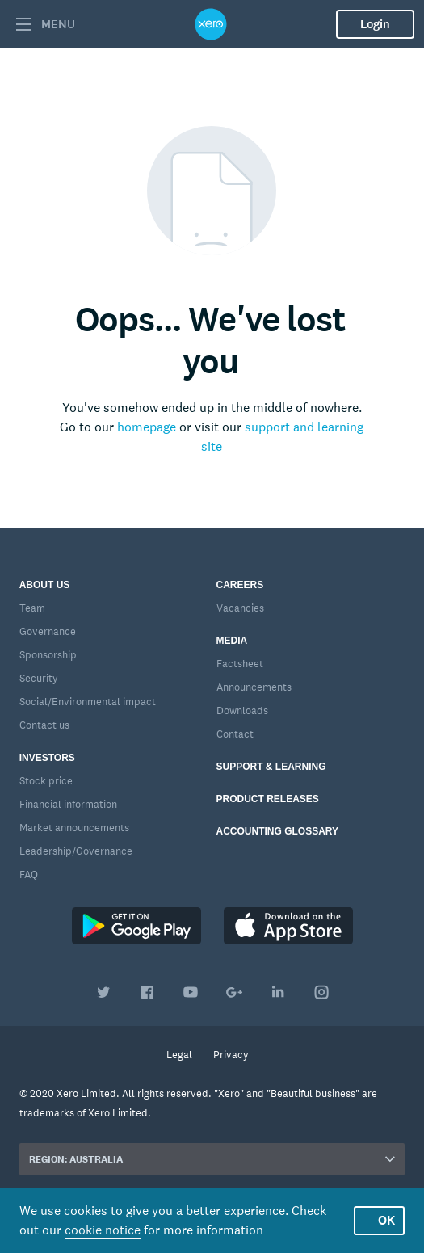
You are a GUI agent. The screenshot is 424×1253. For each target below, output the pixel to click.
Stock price (46, 781)
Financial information (68, 804)
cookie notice (103, 1229)
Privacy (231, 1055)
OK (386, 1220)
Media (232, 640)
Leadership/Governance (75, 851)
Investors (47, 757)
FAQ (28, 874)
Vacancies (240, 608)
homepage (146, 426)
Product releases (267, 799)
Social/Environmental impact (87, 701)
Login (375, 24)
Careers (240, 585)
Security (38, 678)
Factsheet (239, 664)
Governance (47, 631)
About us (44, 585)
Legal (179, 1055)
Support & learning (271, 766)
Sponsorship (48, 655)
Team (32, 608)
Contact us (44, 725)
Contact (235, 734)
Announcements (254, 687)
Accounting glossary (277, 831)
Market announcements (74, 828)
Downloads (242, 710)
